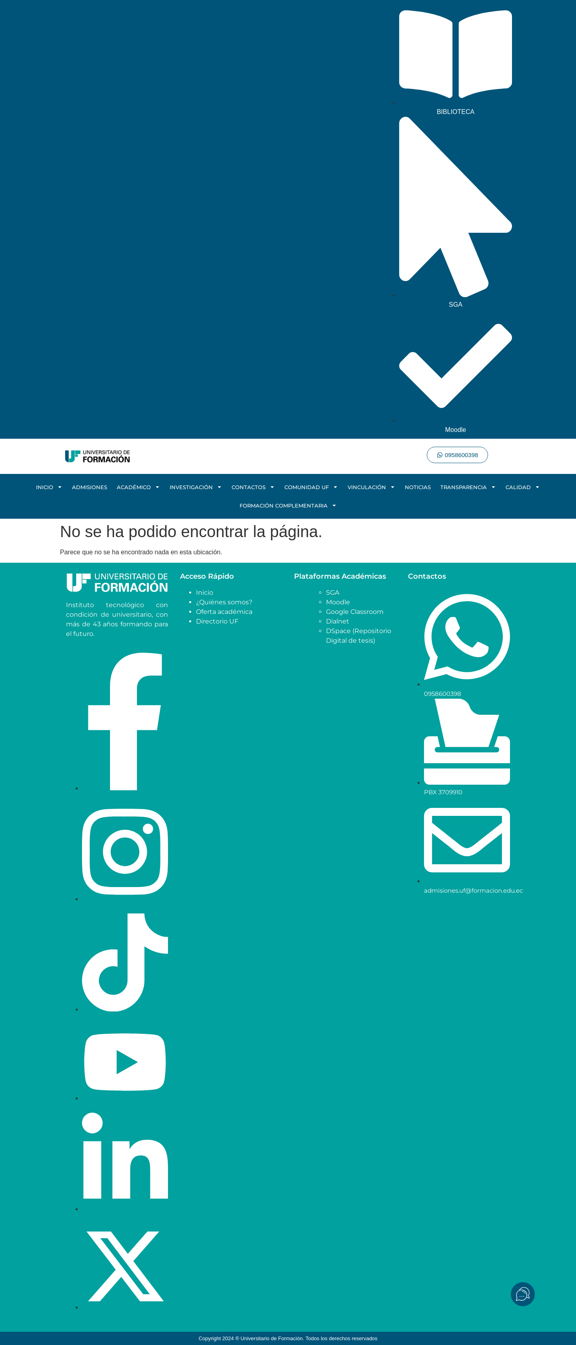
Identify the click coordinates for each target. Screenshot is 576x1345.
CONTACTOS (253, 487)
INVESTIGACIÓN (196, 487)
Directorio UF (217, 621)
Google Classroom (355, 612)
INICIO (49, 487)
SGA (332, 592)
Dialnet (337, 621)
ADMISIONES (89, 487)
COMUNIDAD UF (311, 487)
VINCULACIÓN (371, 487)
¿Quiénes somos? (224, 602)
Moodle (338, 602)
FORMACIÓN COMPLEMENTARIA (288, 505)
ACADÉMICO (138, 487)
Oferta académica (224, 612)
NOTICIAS (418, 487)
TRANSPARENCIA (468, 487)
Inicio (204, 592)
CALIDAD (523, 487)
